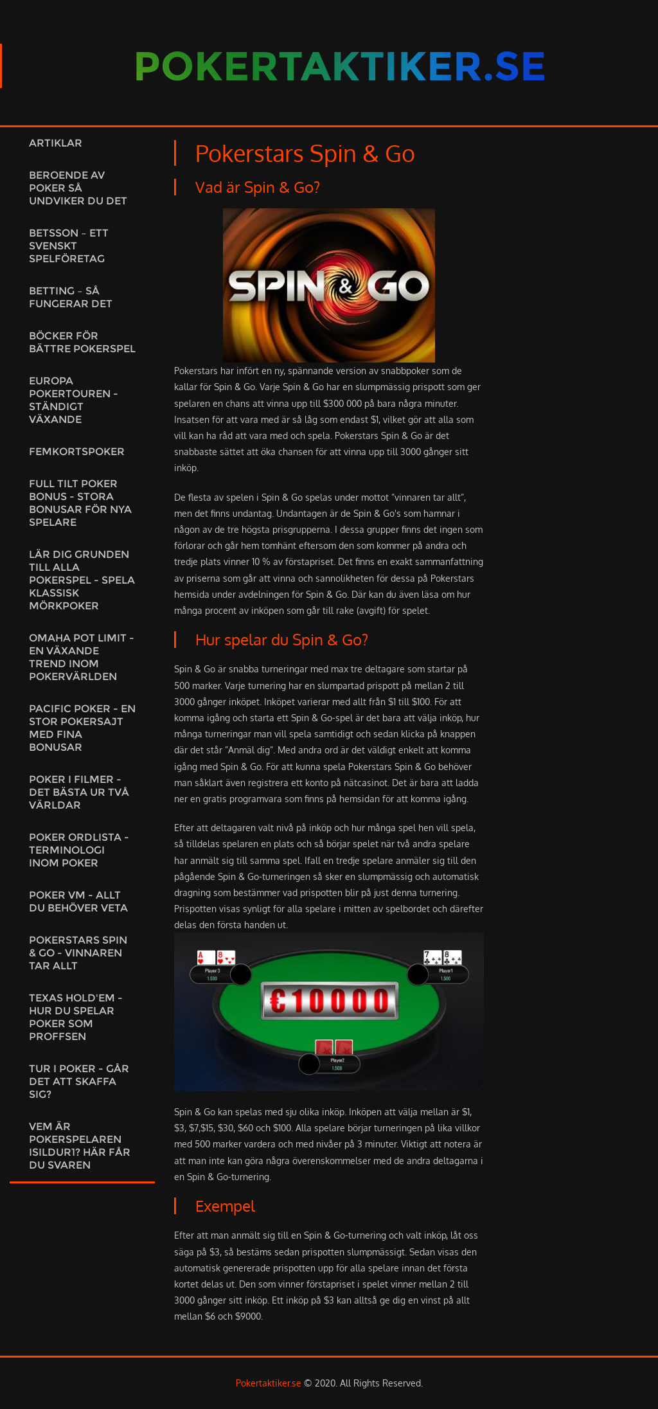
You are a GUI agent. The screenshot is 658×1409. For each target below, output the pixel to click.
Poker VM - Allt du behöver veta (78, 901)
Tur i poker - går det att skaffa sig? (79, 1081)
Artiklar (55, 143)
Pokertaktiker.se (268, 1383)
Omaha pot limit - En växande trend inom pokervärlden (81, 657)
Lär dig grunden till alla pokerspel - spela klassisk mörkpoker (82, 580)
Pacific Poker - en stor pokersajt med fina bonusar (82, 728)
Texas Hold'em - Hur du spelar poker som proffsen (76, 1017)
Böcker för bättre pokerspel (82, 342)
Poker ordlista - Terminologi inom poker (79, 850)
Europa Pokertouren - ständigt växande (73, 400)
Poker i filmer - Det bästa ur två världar (79, 792)
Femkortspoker (77, 451)
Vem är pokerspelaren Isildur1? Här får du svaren (79, 1145)
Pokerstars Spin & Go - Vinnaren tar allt (78, 953)
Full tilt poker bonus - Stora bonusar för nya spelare (80, 503)
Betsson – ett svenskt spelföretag (69, 246)
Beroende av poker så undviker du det (78, 188)
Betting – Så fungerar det (70, 297)
